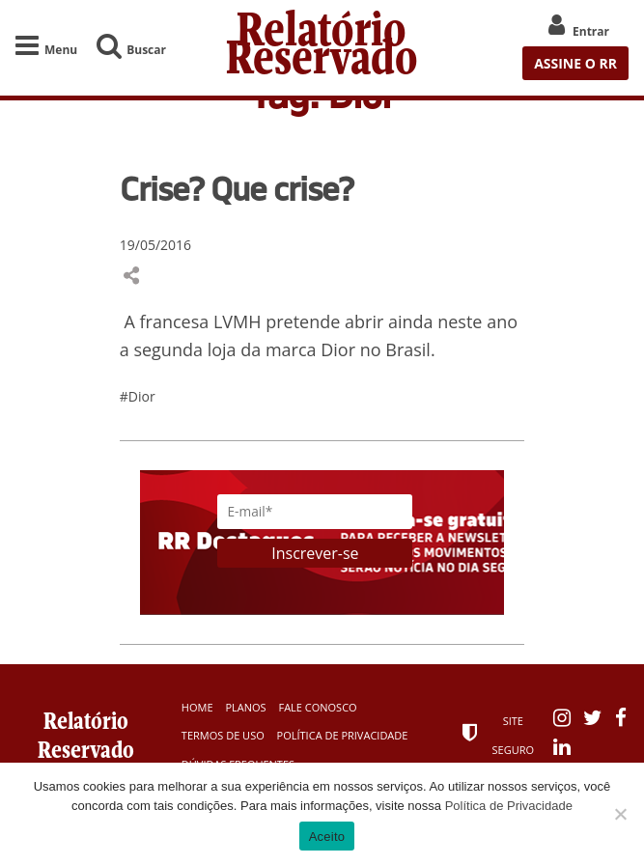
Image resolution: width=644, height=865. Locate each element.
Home (197, 707)
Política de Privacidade (342, 735)
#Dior (137, 396)
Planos (245, 707)
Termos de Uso (223, 735)
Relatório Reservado (322, 48)
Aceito (327, 836)
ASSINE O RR (575, 63)
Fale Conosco (317, 707)
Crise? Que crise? (236, 188)
